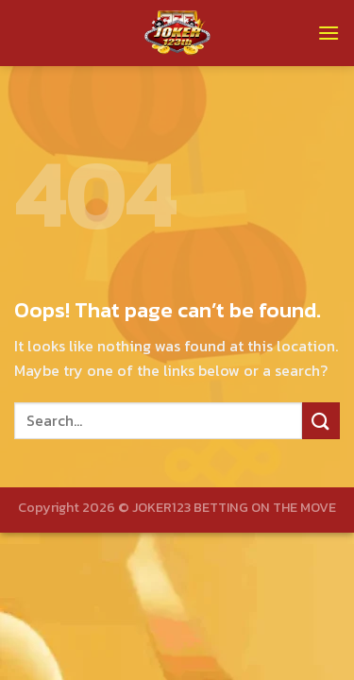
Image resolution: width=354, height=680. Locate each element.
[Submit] (321, 420)
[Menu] (328, 32)
